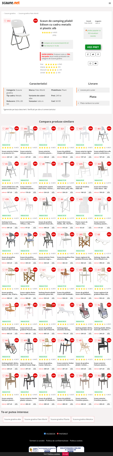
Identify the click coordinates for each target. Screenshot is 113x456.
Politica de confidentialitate (57, 440)
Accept (65, 454)
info (16, 157)
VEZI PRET (93, 47)
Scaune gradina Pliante (60, 419)
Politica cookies (76, 440)
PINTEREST (62, 434)
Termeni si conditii (37, 440)
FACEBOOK (49, 434)
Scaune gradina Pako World (28, 13)
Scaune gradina (9, 13)
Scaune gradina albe (12, 419)
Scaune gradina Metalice (83, 419)
